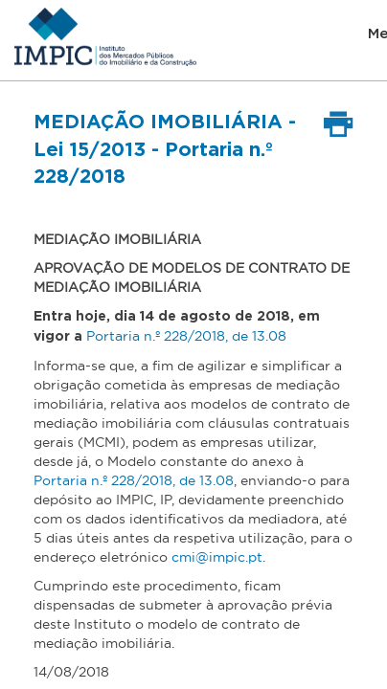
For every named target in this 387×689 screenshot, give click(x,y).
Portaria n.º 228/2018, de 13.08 (186, 336)
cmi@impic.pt (216, 557)
